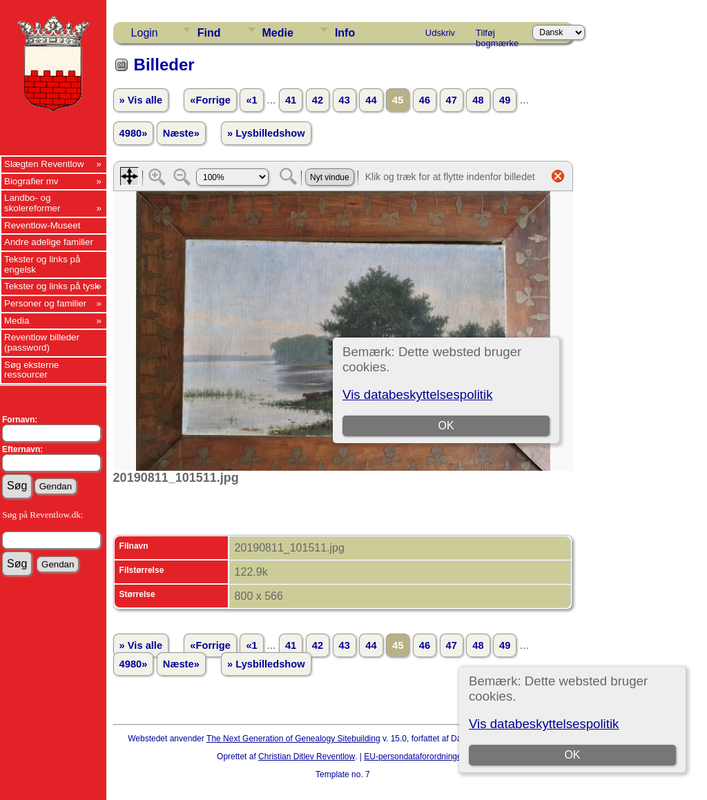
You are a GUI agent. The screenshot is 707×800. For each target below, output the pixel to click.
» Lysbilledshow (266, 133)
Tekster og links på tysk (51, 286)
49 (504, 100)
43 (344, 100)
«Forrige (210, 100)
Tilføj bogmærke (497, 35)
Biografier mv (31, 181)
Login (144, 33)
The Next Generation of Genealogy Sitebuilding (293, 738)
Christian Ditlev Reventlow (306, 756)
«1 (251, 100)
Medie (277, 33)
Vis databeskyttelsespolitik (544, 723)
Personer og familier (45, 303)
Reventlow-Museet (42, 225)
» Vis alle (140, 100)
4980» (133, 133)
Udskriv (440, 33)
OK (573, 755)
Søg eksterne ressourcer (31, 370)
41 (290, 100)
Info (345, 33)
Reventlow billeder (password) (41, 342)
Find (209, 33)
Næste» (181, 133)
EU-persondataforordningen (415, 756)
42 (317, 100)
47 (451, 100)
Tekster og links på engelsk (42, 264)
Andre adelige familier (48, 242)
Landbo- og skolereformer (32, 203)
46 (424, 100)
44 (370, 100)
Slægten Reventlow (44, 164)
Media (16, 320)
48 (477, 100)
